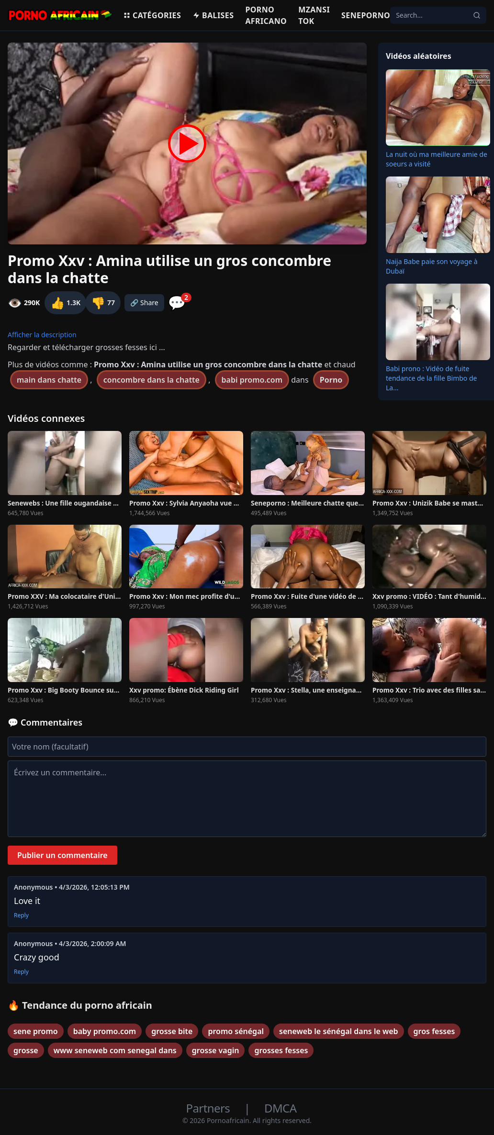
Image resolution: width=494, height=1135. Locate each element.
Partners (209, 1108)
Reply (21, 915)
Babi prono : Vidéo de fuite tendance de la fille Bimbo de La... (431, 378)
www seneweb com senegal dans (115, 1050)
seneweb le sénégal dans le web (338, 1031)
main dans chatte (49, 380)
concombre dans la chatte (151, 380)
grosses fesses (281, 1050)
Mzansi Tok (314, 15)
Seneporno (365, 15)
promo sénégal (236, 1031)
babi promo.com (252, 380)
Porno (331, 380)
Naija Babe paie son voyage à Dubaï (432, 266)
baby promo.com (104, 1031)
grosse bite (171, 1031)
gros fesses (434, 1031)
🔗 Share (144, 302)
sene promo (35, 1031)
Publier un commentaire (62, 855)
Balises (213, 15)
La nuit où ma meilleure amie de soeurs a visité (436, 159)
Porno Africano (266, 15)
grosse (25, 1050)
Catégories (152, 15)
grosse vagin (215, 1050)
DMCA (280, 1108)
